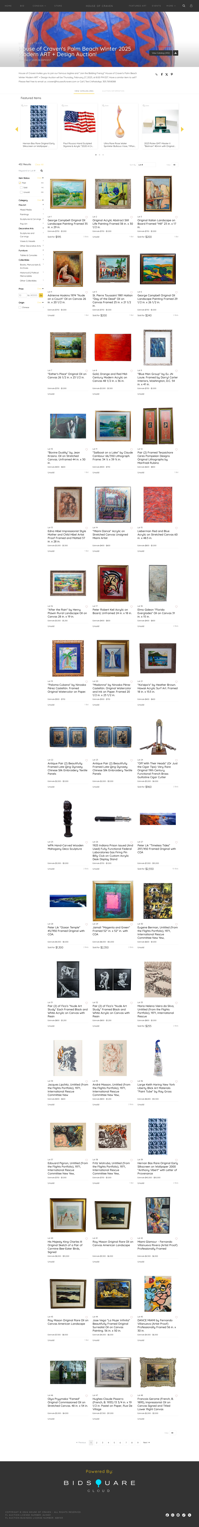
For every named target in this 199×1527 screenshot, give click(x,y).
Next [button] (182, 129)
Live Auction (31, 43)
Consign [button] (39, 6)
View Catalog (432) (161, 53)
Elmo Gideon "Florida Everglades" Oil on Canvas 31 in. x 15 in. (156, 613)
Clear (39, 178)
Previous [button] (16, 129)
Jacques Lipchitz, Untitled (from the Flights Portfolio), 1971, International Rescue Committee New (68, 1090)
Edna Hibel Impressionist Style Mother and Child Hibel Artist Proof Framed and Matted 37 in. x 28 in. (67, 536)
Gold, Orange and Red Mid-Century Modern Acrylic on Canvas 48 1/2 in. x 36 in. (110, 377)
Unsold (32, 192)
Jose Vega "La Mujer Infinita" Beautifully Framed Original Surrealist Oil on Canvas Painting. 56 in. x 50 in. (111, 1325)
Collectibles (24, 260)
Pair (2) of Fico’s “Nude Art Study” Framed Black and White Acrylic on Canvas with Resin (111, 1011)
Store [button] (58, 6)
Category (23, 200)
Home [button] (8, 6)
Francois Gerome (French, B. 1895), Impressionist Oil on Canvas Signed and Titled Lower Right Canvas (156, 1404)
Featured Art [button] (137, 6)
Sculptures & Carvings (30, 219)
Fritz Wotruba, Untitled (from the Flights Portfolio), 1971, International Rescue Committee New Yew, (111, 1168)
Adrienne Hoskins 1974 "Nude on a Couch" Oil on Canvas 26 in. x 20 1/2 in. (67, 299)
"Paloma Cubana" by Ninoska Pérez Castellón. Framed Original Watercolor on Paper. (67, 688)
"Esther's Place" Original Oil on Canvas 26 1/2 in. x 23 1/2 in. (67, 375)
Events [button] (156, 6)
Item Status (24, 178)
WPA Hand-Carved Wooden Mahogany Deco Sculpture (65, 847)
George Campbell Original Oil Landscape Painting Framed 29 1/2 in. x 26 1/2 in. (157, 299)
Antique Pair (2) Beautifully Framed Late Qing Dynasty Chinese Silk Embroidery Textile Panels (67, 768)
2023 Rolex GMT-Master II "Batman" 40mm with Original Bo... (159, 144)
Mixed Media (26, 209)
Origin (21, 302)
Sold (32, 187)
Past (31, 183)
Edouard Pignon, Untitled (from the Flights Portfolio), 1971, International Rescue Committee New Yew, (68, 1168)
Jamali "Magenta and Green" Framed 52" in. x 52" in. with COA (111, 931)
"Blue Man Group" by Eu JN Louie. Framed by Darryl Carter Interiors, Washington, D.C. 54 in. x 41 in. (158, 379)
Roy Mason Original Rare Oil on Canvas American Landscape (113, 1243)
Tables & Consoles (28, 255)
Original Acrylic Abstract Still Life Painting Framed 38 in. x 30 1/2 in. (113, 223)
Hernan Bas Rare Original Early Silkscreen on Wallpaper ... (39, 144)
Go (41, 295)
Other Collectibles (28, 280)
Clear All (39, 164)
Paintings (24, 214)
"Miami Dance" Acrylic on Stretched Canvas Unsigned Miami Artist (110, 534)
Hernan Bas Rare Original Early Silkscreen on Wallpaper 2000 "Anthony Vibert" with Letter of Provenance (158, 1168)
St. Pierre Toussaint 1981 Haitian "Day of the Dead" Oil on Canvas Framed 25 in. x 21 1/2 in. (113, 300)
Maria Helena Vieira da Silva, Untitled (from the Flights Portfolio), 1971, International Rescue (156, 1011)
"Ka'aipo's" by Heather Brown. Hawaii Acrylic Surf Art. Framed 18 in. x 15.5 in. (158, 688)
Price (21, 289)
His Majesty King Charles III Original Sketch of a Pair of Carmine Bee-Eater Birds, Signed (65, 1247)
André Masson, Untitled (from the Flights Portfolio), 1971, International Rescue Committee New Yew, (111, 1090)
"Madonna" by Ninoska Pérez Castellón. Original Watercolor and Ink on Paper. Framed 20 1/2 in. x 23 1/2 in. (112, 690)
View (169, 165)
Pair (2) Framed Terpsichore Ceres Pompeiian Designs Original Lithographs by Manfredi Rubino (155, 458)
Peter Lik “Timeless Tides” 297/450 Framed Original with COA (157, 849)
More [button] (171, 6)
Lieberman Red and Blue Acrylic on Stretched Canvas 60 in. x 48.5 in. (158, 534)
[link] (184, 1515)
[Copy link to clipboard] (156, 74)
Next (146, 1442)
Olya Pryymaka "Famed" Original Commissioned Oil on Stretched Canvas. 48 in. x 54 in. (68, 1402)
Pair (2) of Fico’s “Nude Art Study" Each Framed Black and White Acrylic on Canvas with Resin (68, 1011)
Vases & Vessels (27, 241)
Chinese (31, 307)
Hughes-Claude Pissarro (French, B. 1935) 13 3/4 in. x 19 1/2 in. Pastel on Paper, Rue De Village (112, 1404)
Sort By (133, 165)
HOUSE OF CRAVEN (99, 5)
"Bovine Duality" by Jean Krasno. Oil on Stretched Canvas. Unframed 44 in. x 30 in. (66, 458)
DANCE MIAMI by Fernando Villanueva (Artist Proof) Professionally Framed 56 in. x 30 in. (157, 1325)
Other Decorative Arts (30, 246)
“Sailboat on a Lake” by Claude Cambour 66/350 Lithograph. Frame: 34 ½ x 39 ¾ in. (113, 456)
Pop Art (23, 223)
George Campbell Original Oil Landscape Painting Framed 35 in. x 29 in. (68, 223)
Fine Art (22, 205)
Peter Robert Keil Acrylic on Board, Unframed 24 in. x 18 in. (112, 611)
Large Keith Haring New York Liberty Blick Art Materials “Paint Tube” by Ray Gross (156, 1088)
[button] (191, 6)
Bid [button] (22, 6)
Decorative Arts (26, 228)
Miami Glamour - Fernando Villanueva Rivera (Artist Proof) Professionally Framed (157, 1245)
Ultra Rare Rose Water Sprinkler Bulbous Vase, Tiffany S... (120, 144)
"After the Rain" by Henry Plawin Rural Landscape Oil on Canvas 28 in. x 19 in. (67, 613)
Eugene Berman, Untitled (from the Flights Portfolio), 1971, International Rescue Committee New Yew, (158, 932)
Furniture (23, 250)
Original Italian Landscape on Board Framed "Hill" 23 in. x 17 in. (157, 223)
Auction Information (113, 91)
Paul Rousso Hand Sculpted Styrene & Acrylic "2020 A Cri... (78, 144)
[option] (39, 126)
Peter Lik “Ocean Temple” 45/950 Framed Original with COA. (66, 931)
